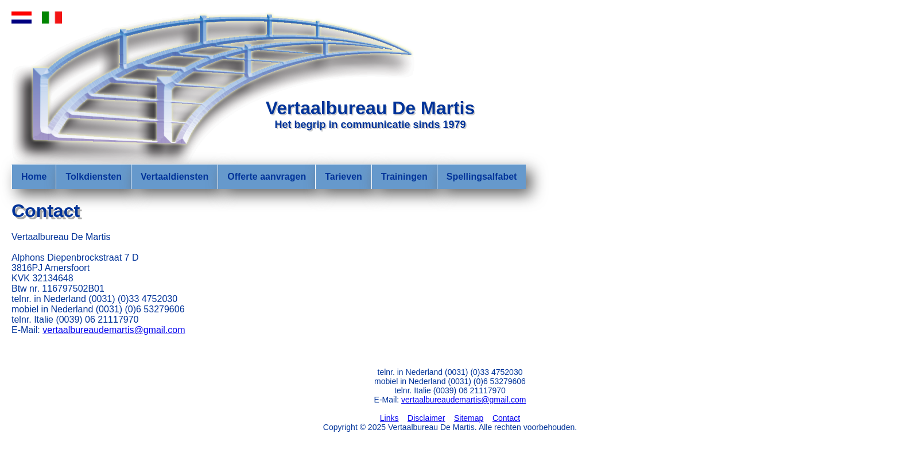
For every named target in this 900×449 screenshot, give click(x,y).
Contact (506, 418)
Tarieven (343, 176)
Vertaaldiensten (174, 176)
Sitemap (468, 418)
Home (33, 176)
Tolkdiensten (93, 176)
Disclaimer (426, 418)
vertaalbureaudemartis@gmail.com (113, 330)
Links (389, 418)
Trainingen (404, 176)
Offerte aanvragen (266, 176)
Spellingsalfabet (482, 176)
